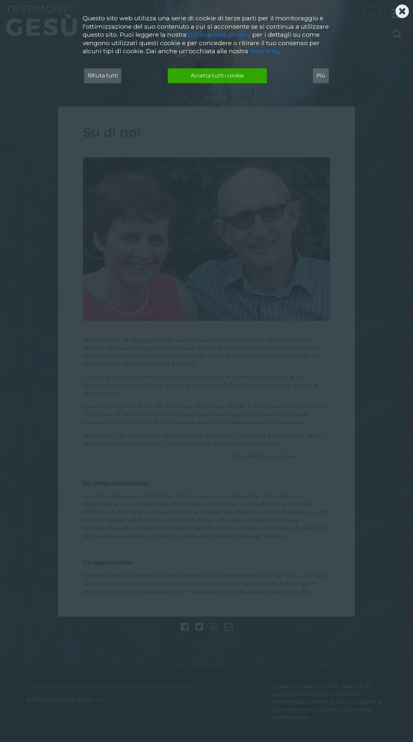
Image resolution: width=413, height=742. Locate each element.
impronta (264, 51)
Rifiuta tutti (103, 76)
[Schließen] (402, 9)
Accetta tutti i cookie (217, 76)
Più (321, 76)
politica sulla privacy (219, 34)
